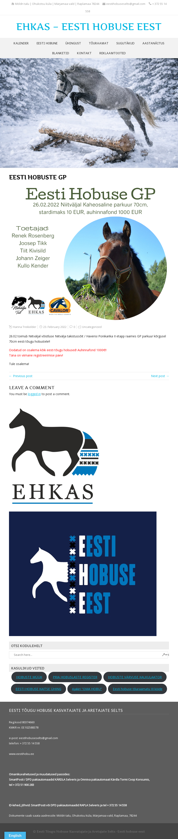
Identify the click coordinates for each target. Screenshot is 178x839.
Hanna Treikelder (24, 327)
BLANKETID (60, 53)
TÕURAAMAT (98, 43)
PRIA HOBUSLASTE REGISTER (75, 677)
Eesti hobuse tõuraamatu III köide (137, 689)
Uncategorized (92, 327)
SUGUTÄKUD (125, 43)
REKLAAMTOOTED (112, 53)
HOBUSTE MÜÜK (29, 677)
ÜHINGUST (73, 43)
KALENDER (21, 43)
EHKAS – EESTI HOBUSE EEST (89, 27)
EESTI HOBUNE (47, 43)
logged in (34, 394)
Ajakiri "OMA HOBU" (87, 689)
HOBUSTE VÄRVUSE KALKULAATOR (135, 677)
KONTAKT (84, 53)
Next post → (160, 376)
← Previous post (20, 376)
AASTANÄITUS (153, 43)
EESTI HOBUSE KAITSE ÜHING (38, 689)
